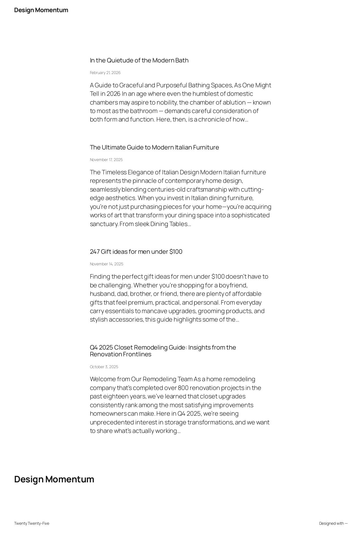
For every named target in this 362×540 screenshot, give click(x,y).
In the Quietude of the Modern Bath (139, 60)
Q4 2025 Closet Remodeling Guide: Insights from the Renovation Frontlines (163, 351)
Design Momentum (41, 10)
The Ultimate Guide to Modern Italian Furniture (154, 147)
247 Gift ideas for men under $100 (136, 251)
